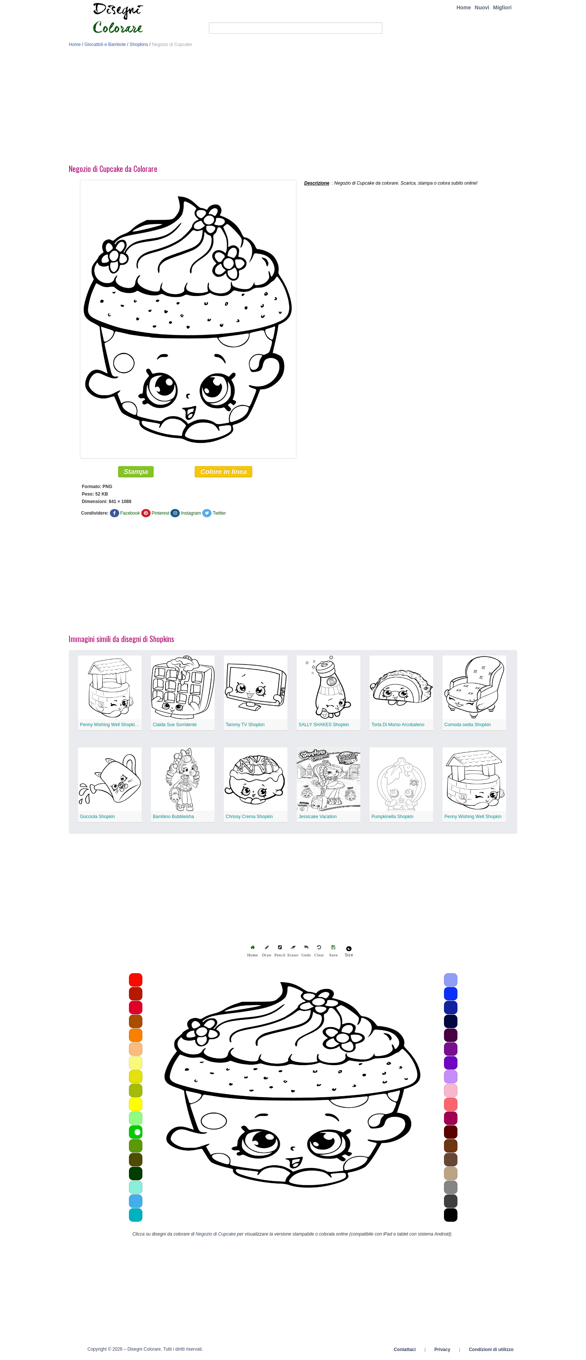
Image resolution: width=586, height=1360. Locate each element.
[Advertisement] (293, 107)
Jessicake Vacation (318, 817)
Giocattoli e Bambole (105, 44)
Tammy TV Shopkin (245, 725)
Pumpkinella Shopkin (392, 817)
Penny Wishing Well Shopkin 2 (110, 725)
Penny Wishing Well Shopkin (473, 817)
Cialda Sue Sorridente (175, 725)
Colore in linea (223, 472)
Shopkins (139, 44)
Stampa (136, 472)
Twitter (219, 513)
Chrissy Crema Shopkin (249, 817)
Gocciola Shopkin (97, 817)
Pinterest (160, 513)
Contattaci (405, 1350)
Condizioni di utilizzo (491, 1350)
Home (463, 7)
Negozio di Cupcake (216, 1234)
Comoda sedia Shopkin (467, 725)
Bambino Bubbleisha (173, 817)
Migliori (502, 7)
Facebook (130, 513)
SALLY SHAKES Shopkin (324, 725)
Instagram (191, 513)
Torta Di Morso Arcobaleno (397, 725)
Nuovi (482, 7)
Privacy (442, 1350)
